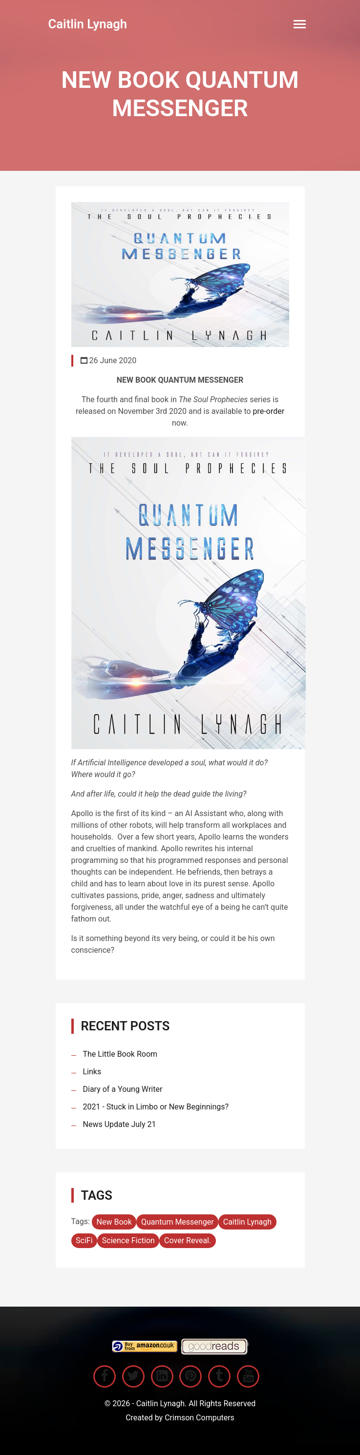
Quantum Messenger (177, 1222)
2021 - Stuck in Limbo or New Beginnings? (156, 1106)
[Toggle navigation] (299, 24)
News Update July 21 (119, 1124)
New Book (114, 1222)
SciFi (84, 1240)
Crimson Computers (199, 1417)
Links (92, 1071)
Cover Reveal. (187, 1240)
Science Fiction (128, 1240)
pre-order (269, 411)
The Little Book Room (120, 1054)
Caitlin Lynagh (87, 24)
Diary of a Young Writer (123, 1089)
